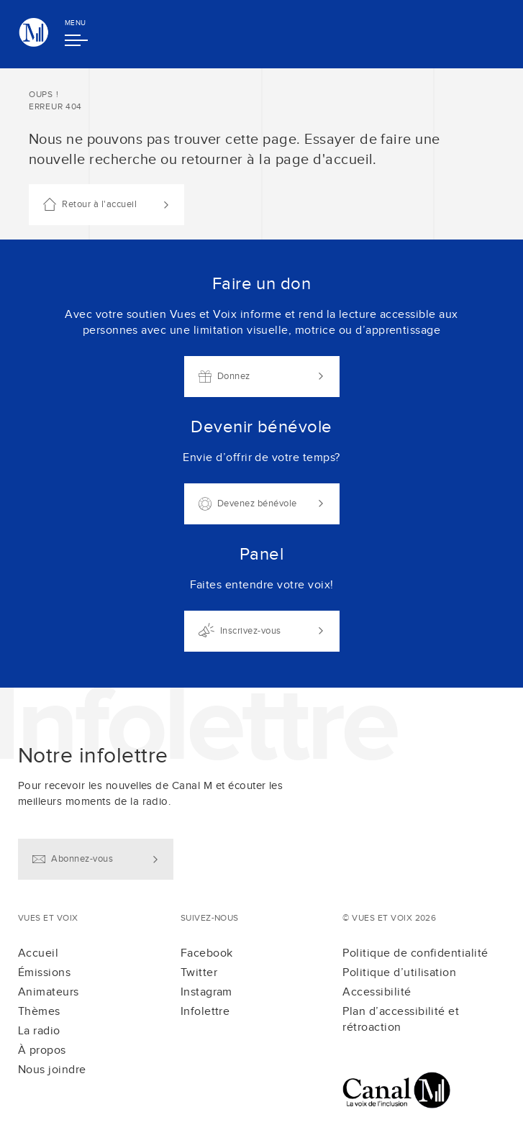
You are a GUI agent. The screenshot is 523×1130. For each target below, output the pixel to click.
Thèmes (39, 1012)
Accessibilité (376, 992)
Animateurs (48, 992)
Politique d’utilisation (399, 973)
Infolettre (205, 1012)
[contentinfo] (261, 909)
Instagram (206, 992)
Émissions (44, 973)
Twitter (199, 973)
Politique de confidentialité (415, 953)
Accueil (38, 953)
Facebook (207, 953)
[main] (261, 378)
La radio (39, 1031)
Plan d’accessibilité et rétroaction (400, 1019)
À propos (42, 1050)
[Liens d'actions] (261, 464)
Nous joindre (52, 1070)
